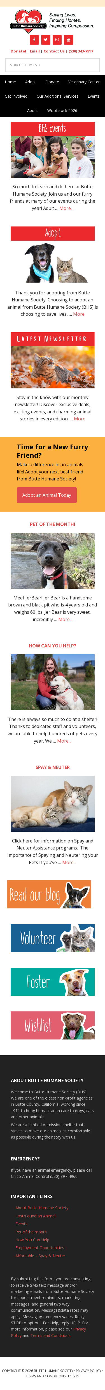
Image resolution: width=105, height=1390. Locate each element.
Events (21, 1223)
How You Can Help (32, 1239)
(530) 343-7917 (81, 51)
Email (35, 51)
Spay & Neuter (53, 767)
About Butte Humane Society (41, 1207)
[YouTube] (68, 40)
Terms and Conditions (51, 1335)
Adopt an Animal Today (46, 495)
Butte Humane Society (52, 21)
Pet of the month (31, 1232)
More (79, 314)
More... (66, 208)
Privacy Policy (88, 1370)
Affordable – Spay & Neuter (40, 1255)
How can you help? (52, 646)
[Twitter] (45, 40)
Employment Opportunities (39, 1247)
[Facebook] (34, 40)
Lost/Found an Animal (35, 1216)
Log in (73, 1376)
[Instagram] (57, 40)
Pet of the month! (52, 524)
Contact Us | (56, 51)
